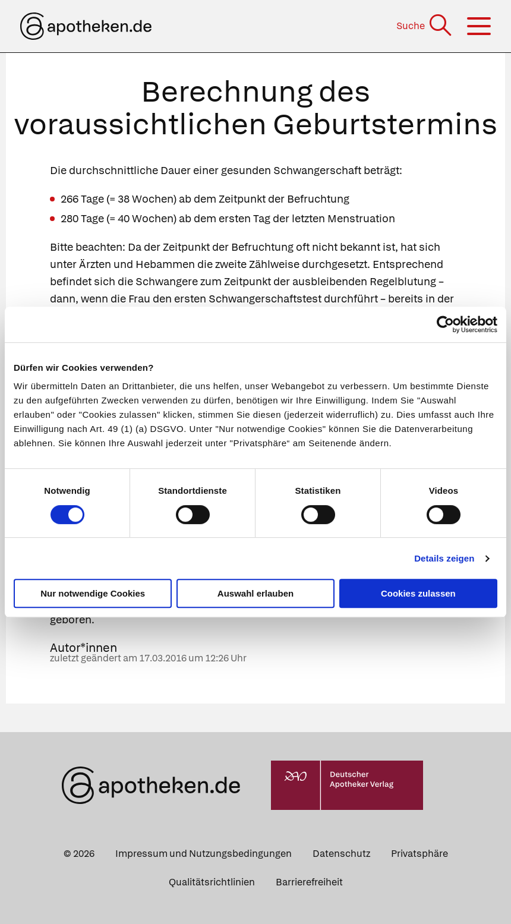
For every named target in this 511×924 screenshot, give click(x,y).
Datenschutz (341, 853)
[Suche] (425, 26)
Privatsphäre (419, 853)
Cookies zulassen (418, 593)
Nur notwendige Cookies (92, 593)
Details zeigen (444, 558)
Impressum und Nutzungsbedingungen (203, 853)
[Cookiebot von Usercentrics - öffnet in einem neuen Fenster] (445, 324)
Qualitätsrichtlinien (212, 882)
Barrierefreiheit (309, 882)
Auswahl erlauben (255, 593)
